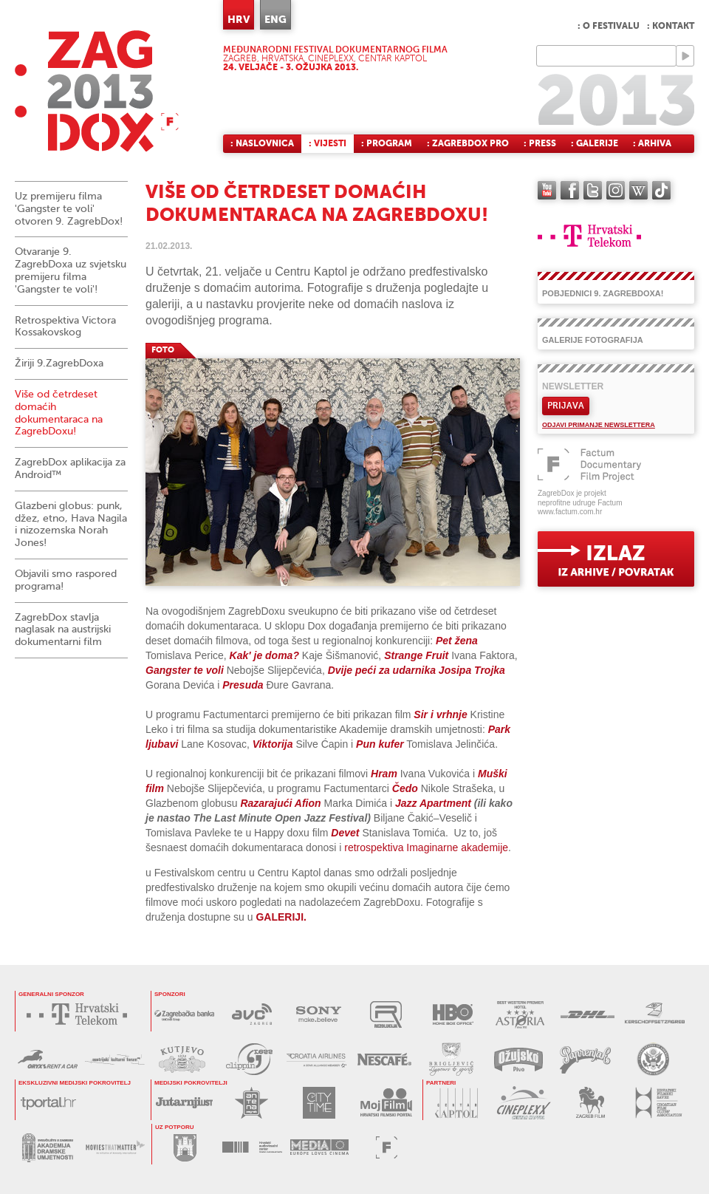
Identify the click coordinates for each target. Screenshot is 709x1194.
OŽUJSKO (518, 1059)
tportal (48, 1102)
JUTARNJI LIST (184, 1102)
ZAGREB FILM (590, 1102)
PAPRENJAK (585, 1059)
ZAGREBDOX (97, 90)
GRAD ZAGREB (185, 1147)
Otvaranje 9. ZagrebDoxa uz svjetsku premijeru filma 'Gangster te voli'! (70, 270)
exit (616, 559)
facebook (570, 190)
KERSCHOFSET (655, 1014)
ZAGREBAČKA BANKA (184, 1014)
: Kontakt (670, 26)
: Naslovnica (262, 143)
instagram (615, 190)
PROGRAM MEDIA (319, 1147)
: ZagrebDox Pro (468, 143)
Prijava (565, 405)
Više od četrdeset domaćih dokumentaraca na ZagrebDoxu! (59, 413)
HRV (238, 19)
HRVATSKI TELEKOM (80, 1014)
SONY (319, 1014)
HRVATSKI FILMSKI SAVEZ (658, 1102)
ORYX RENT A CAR (48, 1059)
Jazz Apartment (433, 803)
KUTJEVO (182, 1059)
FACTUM (387, 1147)
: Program (386, 143)
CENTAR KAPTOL (456, 1102)
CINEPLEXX (523, 1102)
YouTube (547, 190)
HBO (453, 1014)
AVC (251, 1014)
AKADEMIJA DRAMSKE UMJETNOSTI (48, 1147)
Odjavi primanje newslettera (598, 425)
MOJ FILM (386, 1102)
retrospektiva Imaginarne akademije (426, 847)
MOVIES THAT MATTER (115, 1147)
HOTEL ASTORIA (520, 1014)
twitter (592, 190)
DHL (587, 1014)
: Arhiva (652, 143)
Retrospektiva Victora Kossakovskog (65, 326)
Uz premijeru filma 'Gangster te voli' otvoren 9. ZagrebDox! (69, 209)
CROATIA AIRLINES (316, 1059)
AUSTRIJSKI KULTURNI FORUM (115, 1059)
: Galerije (594, 143)
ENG (275, 19)
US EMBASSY (652, 1059)
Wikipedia (638, 190)
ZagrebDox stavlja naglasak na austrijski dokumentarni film (63, 630)
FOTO (162, 350)
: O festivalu (609, 26)
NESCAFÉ (384, 1059)
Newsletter (572, 386)
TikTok (661, 190)
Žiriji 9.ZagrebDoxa (59, 363)
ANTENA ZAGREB (251, 1102)
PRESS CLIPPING (249, 1059)
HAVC (252, 1147)
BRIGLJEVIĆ (451, 1059)
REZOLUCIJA (386, 1014)
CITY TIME (319, 1102)
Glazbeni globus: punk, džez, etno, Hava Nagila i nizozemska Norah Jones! (71, 524)
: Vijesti (327, 143)
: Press (540, 143)
